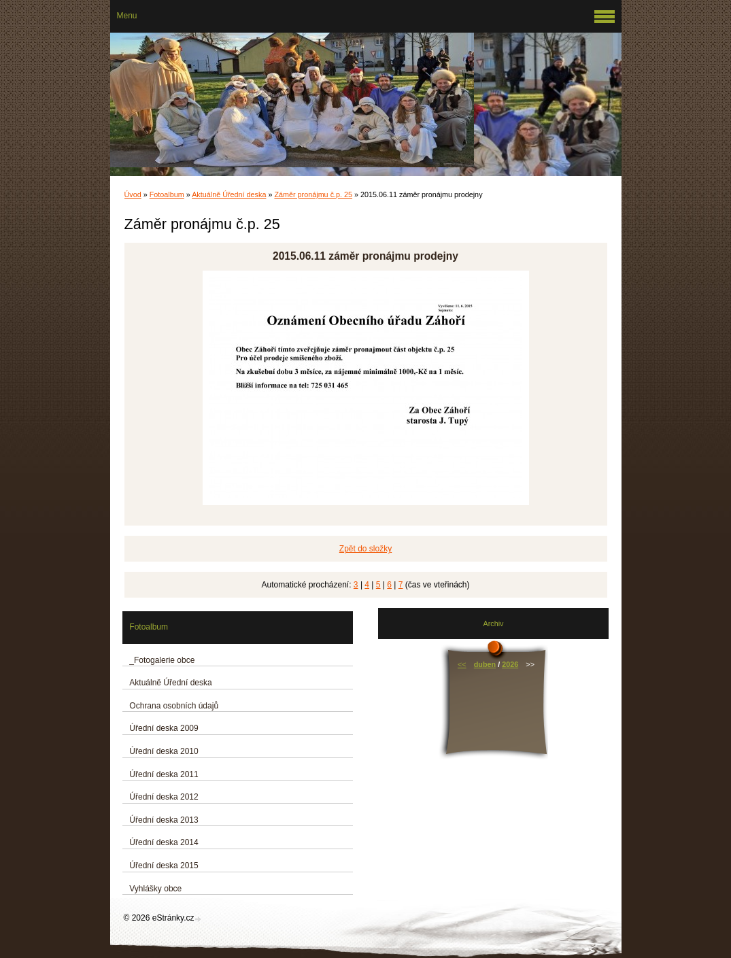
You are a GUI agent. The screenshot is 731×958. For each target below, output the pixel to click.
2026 (510, 664)
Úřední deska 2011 (163, 774)
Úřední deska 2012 (163, 797)
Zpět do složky (365, 548)
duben (485, 664)
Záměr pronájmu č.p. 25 (313, 194)
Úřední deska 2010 (163, 751)
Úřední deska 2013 (163, 820)
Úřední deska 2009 (163, 728)
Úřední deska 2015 (163, 865)
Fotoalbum (167, 194)
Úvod (132, 194)
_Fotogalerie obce (161, 660)
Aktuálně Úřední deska (229, 194)
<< (462, 664)
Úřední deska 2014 (163, 842)
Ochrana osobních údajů (173, 706)
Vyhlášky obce (155, 888)
